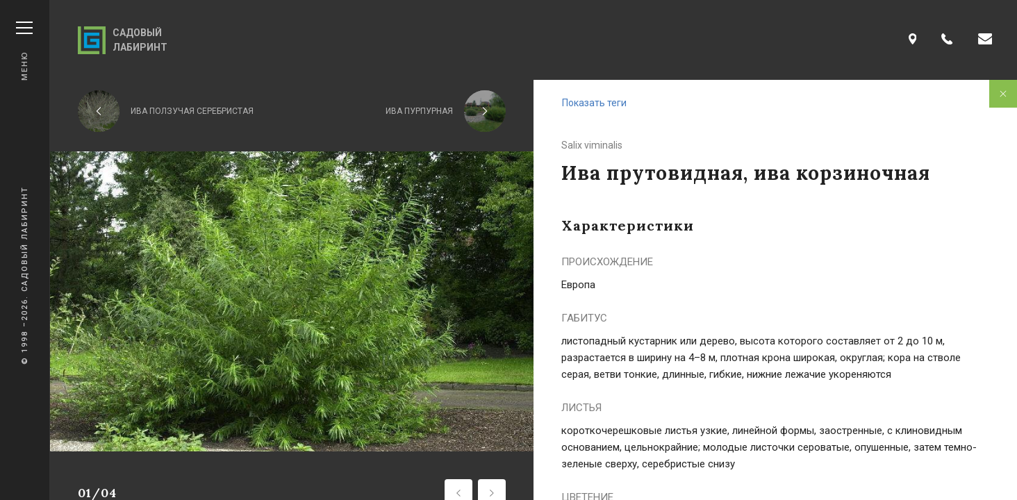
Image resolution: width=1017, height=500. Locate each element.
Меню (24, 51)
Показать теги (594, 102)
